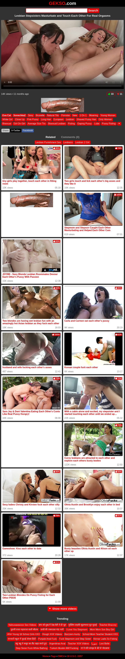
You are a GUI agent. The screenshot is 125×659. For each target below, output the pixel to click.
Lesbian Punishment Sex (48, 142)
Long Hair (46, 119)
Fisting (71, 123)
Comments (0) (70, 137)
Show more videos (62, 608)
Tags (53, 656)
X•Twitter (15, 130)
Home (46, 656)
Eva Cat (6, 115)
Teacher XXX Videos (78, 643)
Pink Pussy (32, 119)
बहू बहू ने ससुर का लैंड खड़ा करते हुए (31, 643)
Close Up (20, 119)
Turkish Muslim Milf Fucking (64, 648)
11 (119, 94)
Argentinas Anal (57, 643)
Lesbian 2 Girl (82, 142)
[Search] (56, 10)
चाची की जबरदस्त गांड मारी (52, 629)
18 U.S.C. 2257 (74, 656)
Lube (96, 123)
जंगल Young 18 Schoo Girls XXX (23, 634)
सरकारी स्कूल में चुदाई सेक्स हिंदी (22, 639)
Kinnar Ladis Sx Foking (105, 639)
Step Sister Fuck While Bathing (31, 648)
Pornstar (65, 115)
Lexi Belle (104, 643)
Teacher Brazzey (107, 625)
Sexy (30, 115)
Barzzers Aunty (72, 634)
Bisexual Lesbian (57, 123)
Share (5, 130)
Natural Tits (53, 115)
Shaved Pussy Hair (86, 119)
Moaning (93, 115)
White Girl (7, 119)
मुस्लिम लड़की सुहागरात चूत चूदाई (83, 625)
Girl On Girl (19, 123)
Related (50, 137)
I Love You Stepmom (76, 629)
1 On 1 (83, 115)
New (75, 115)
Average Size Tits (36, 123)
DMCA (61, 656)
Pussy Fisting (109, 123)
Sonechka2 (19, 115)
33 (111, 94)
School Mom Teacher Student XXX (100, 634)
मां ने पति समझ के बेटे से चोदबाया (95, 648)
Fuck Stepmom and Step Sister (75, 639)
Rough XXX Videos (52, 634)
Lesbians (68, 142)
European (59, 119)
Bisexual (6, 123)
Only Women (105, 119)
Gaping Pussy (84, 123)
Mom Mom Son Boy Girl (102, 629)
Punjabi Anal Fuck (47, 639)
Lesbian (70, 119)
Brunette (40, 115)
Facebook (28, 130)
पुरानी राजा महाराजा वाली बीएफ (24, 629)
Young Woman (107, 115)
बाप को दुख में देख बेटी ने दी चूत (52, 625)
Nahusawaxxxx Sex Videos (22, 625)
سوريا (94, 643)
